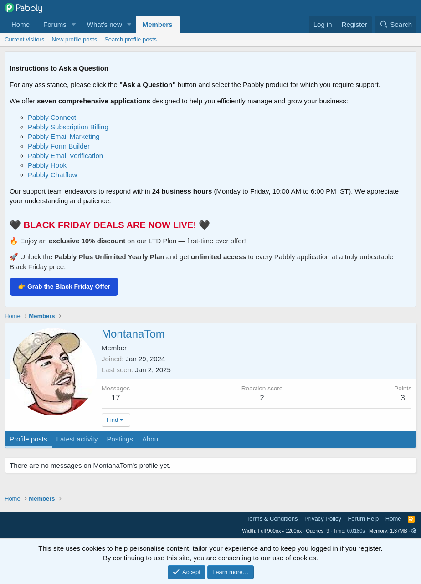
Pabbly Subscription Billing (68, 127)
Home (20, 24)
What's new (104, 24)
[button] (73, 24)
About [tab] (151, 439)
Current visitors (24, 39)
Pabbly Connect (52, 117)
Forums (55, 24)
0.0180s (356, 530)
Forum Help (363, 518)
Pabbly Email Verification (65, 155)
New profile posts (74, 39)
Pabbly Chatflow (52, 175)
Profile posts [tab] (28, 439)
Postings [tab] (120, 439)
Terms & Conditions (272, 518)
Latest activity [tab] (77, 439)
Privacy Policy (322, 518)
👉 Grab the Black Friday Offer (64, 286)
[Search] (395, 24)
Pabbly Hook (47, 165)
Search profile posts (130, 39)
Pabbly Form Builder (59, 146)
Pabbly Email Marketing (64, 136)
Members (158, 24)
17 (116, 398)
